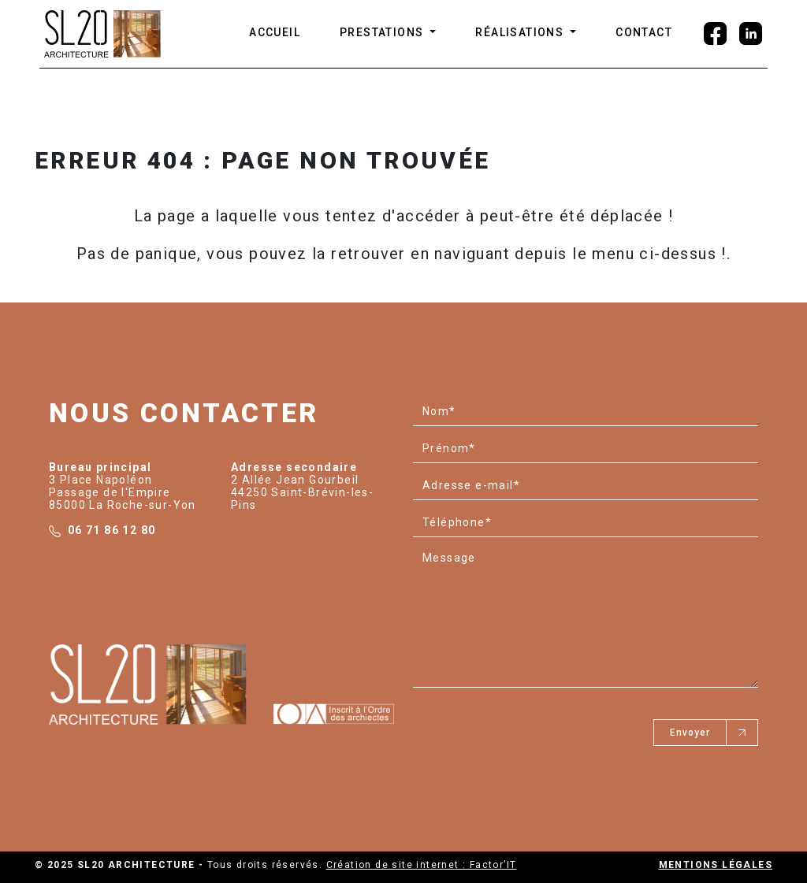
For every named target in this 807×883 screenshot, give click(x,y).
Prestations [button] (383, 32)
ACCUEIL (274, 32)
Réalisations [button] (521, 32)
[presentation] (533, 726)
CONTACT (643, 32)
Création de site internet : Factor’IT (421, 864)
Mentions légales (715, 864)
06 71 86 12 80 (112, 530)
